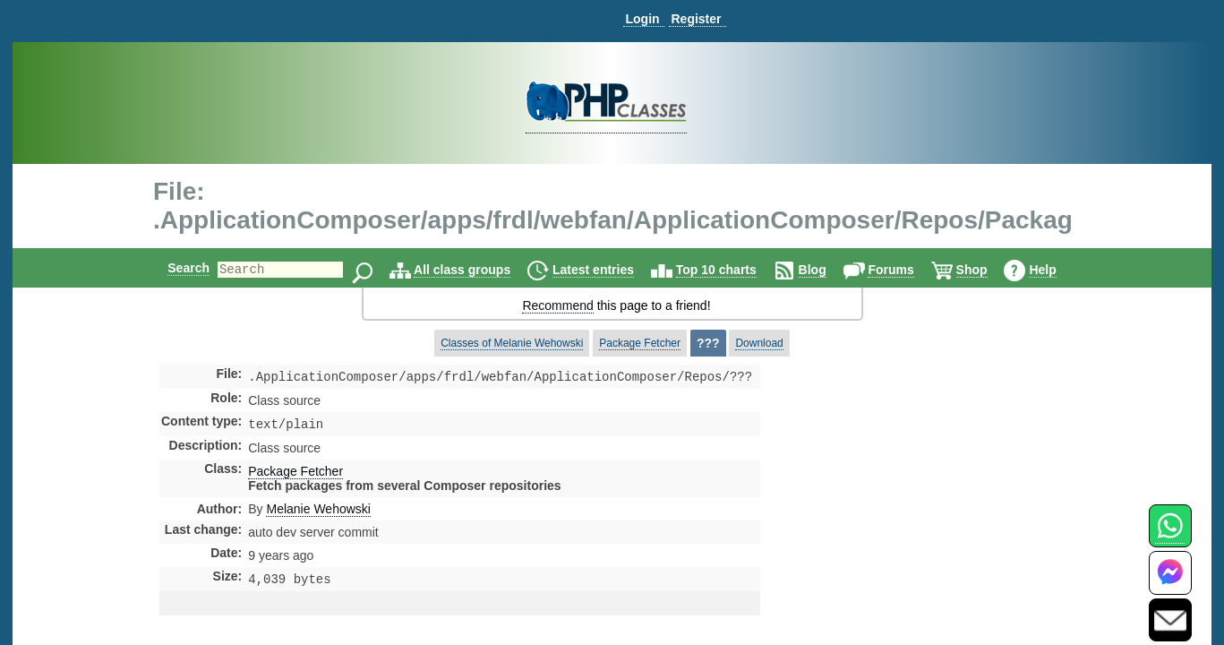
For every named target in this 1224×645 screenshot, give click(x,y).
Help (1057, 269)
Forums (906, 269)
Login (642, 19)
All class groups (477, 269)
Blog (828, 269)
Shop (987, 269)
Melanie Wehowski (318, 512)
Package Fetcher (639, 343)
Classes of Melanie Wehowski (512, 343)
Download (759, 343)
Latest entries (608, 269)
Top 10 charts (731, 269)
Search (173, 268)
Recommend (557, 305)
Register (696, 19)
